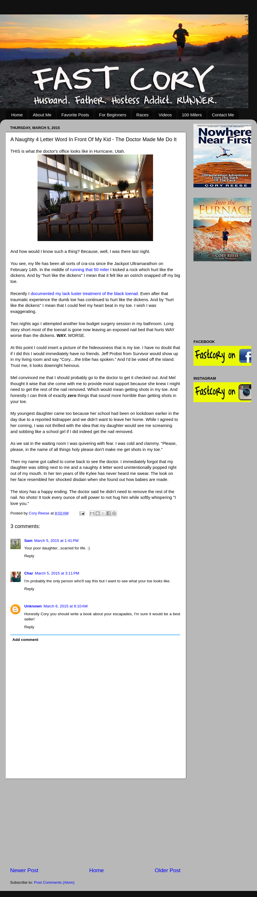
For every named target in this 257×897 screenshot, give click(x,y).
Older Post (167, 870)
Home (17, 114)
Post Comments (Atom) (54, 882)
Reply (29, 556)
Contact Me (223, 114)
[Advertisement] (95, 823)
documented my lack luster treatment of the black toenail (84, 293)
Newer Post (24, 870)
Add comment (25, 639)
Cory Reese (40, 513)
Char (28, 573)
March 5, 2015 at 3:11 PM (57, 573)
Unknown (33, 606)
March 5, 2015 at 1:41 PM (56, 540)
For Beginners (112, 114)
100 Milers (192, 114)
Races (142, 114)
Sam (28, 540)
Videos (165, 114)
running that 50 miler (89, 269)
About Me (42, 114)
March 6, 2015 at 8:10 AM (66, 606)
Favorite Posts (75, 114)
